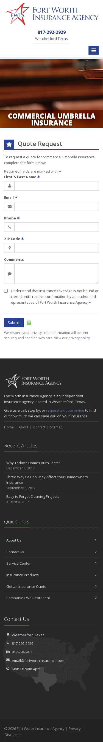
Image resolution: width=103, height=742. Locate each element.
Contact (39, 427)
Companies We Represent (51, 597)
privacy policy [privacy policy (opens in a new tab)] (79, 338)
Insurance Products (51, 574)
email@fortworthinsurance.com (38, 660)
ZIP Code (14, 238)
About (23, 427)
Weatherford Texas (28, 634)
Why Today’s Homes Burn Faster (51, 465)
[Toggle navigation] (93, 50)
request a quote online (65, 410)
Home (9, 427)
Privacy (75, 728)
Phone (12, 218)
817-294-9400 (22, 651)
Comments (14, 259)
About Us (51, 540)
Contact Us (51, 551)
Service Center (51, 563)
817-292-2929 (22, 643)
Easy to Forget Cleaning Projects (51, 499)
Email (11, 197)
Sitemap (56, 427)
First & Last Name (22, 176)
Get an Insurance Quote (51, 586)
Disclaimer (13, 734)
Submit (14, 322)
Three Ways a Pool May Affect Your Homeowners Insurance (51, 482)
